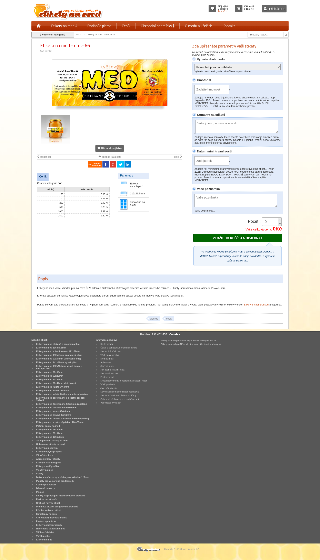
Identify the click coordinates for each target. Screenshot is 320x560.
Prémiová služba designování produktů (57, 506)
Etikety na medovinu (47, 448)
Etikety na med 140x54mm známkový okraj (59, 355)
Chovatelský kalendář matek (51, 517)
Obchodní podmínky (157, 26)
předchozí (44, 156)
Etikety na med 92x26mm (49, 376)
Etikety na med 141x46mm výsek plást (56, 362)
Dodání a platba (99, 26)
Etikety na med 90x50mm (49, 372)
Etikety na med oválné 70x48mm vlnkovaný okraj (62, 418)
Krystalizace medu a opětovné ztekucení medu (124, 380)
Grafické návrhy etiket (48, 503)
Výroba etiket (43, 536)
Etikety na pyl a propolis (49, 451)
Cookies (174, 334)
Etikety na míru (44, 539)
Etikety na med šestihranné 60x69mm (56, 407)
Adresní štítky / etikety (48, 459)
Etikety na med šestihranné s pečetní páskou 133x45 (60, 399)
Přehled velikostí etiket (48, 510)
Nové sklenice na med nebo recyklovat (119, 391)
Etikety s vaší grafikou (256, 304)
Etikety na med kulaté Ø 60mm (52, 387)
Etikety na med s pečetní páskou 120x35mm (59, 422)
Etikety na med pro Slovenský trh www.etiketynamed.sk (188, 340)
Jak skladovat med (109, 373)
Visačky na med (44, 470)
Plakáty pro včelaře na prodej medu (55, 481)
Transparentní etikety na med (52, 440)
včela (169, 318)
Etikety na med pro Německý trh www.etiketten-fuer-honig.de (191, 344)
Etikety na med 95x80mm (49, 429)
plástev (154, 318)
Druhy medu (106, 344)
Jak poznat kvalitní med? (112, 369)
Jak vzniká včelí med (110, 351)
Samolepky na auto (46, 514)
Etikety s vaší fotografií (48, 462)
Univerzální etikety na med (50, 444)
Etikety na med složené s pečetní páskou (58, 344)
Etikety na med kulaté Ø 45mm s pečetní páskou (62, 394)
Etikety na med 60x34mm (49, 433)
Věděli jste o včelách (110, 402)
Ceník (126, 26)
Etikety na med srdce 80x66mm (53, 411)
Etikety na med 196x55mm (50, 437)
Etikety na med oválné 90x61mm (53, 415)
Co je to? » (222, 11)
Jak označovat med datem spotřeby (118, 395)
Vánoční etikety (44, 455)
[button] (279, 220)
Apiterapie (105, 362)
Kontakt (229, 26)
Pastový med (106, 377)
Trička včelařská (45, 532)
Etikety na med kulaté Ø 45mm (52, 390)
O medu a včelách (198, 26)
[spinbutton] (272, 222)
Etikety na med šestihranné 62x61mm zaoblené (61, 404)
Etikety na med (64, 26)
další (178, 156)
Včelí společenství (109, 355)
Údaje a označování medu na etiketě (118, 347)
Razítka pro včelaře (46, 499)
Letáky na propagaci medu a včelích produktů (61, 495)
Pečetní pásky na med (48, 426)
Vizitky (39, 473)
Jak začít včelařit (108, 388)
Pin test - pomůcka (46, 521)
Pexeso (40, 492)
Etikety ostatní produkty (49, 525)
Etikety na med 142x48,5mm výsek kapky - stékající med (59, 367)
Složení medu (107, 366)
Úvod (78, 34)
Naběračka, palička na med (50, 528)
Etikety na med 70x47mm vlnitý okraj (56, 383)
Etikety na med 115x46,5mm (101, 34)
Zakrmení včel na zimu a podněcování (119, 399)
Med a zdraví (106, 358)
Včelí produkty (107, 384)
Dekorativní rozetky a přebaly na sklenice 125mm (62, 477)
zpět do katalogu (110, 156)
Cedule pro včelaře (46, 484)
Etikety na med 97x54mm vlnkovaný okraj (58, 358)
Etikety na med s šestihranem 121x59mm (58, 351)
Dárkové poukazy (45, 488)
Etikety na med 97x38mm (49, 379)
